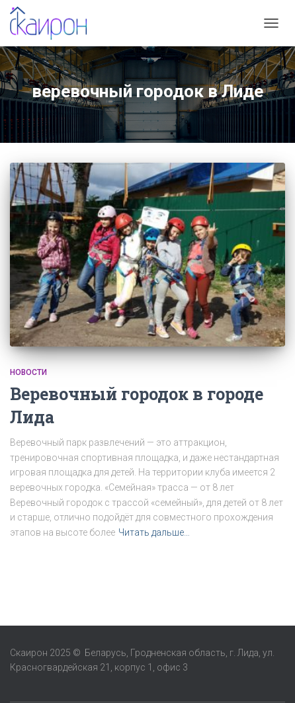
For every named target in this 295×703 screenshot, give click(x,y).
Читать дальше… (154, 532)
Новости (28, 372)
